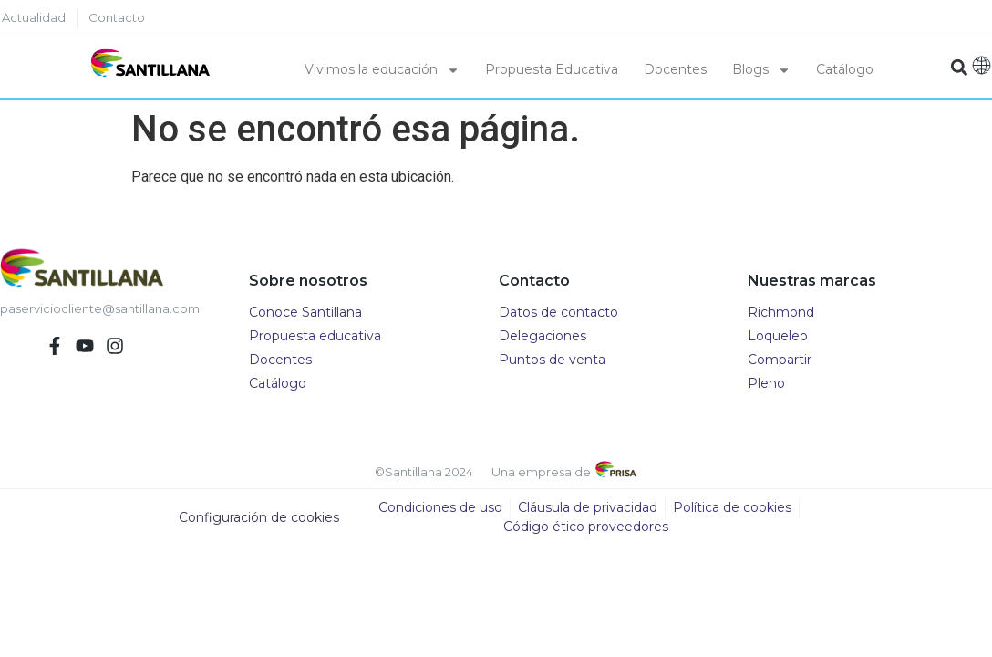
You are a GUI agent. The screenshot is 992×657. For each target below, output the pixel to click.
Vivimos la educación (382, 70)
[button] (959, 67)
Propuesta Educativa (551, 69)
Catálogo (844, 69)
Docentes (675, 69)
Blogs (761, 70)
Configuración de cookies (259, 517)
